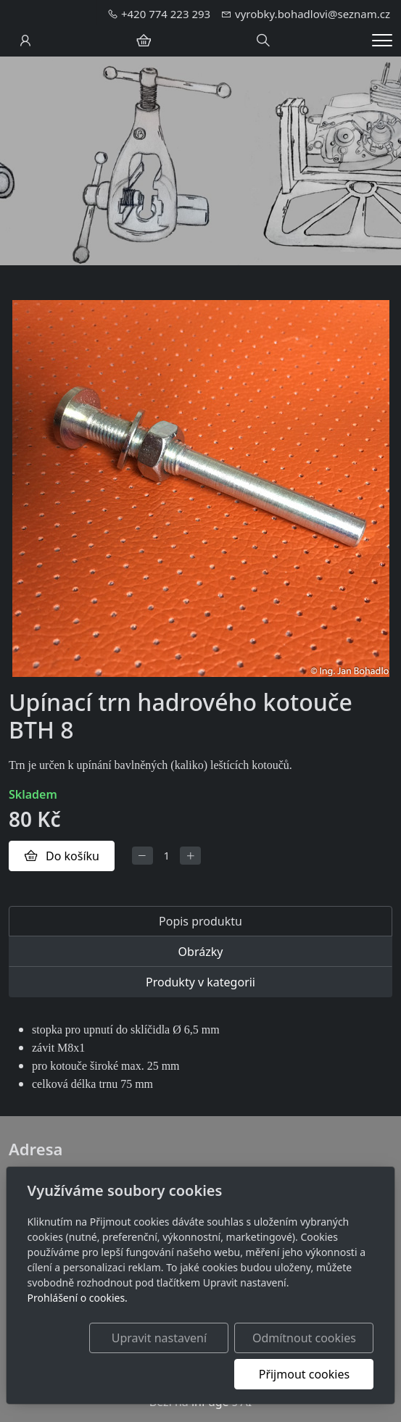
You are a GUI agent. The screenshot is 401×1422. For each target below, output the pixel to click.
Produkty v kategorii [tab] (200, 982)
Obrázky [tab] (200, 952)
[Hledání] (263, 40)
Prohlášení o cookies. (78, 1298)
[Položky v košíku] (143, 40)
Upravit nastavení (159, 1338)
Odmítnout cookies (304, 1338)
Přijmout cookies (304, 1374)
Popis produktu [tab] (200, 921)
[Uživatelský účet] (25, 40)
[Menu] (382, 40)
